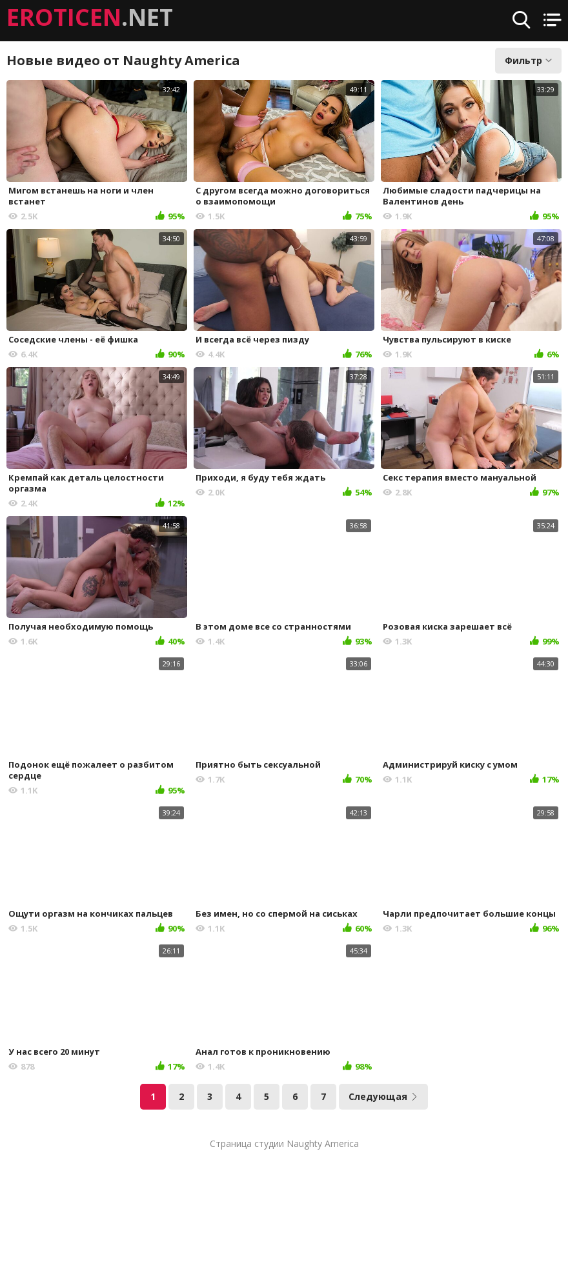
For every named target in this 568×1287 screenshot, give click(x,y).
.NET (89, 17)
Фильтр (528, 60)
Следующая (383, 1096)
